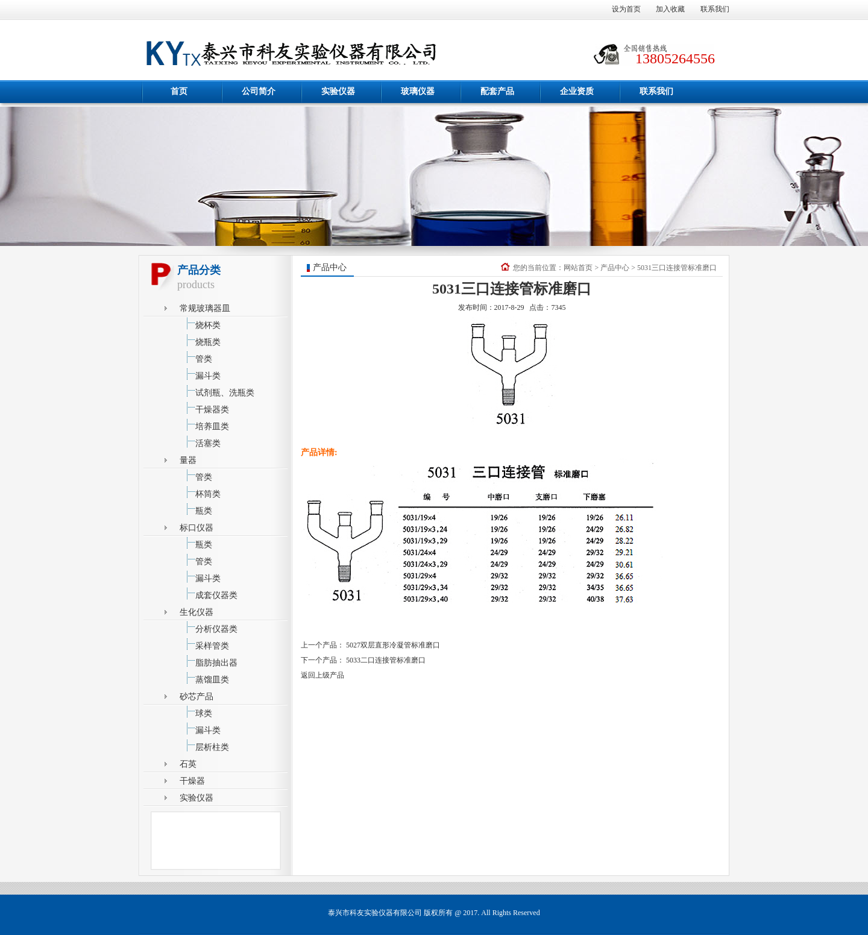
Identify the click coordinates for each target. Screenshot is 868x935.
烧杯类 (200, 323)
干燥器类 (204, 407)
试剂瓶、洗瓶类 (217, 391)
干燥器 (192, 780)
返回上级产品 (322, 675)
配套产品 (497, 91)
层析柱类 (204, 745)
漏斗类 (200, 374)
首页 (179, 91)
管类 (196, 357)
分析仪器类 (208, 627)
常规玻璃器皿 (205, 308)
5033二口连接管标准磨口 (386, 660)
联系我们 (714, 9)
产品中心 (614, 267)
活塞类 (200, 441)
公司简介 (258, 91)
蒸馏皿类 (204, 678)
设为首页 (626, 9)
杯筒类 (200, 492)
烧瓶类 (200, 340)
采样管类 (204, 644)
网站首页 (578, 267)
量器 (188, 460)
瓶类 (196, 509)
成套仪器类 (208, 593)
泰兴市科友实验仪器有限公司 (375, 912)
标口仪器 (196, 527)
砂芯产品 (196, 696)
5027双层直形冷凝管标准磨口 (393, 645)
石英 (188, 764)
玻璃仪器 (418, 91)
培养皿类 (204, 424)
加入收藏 (670, 9)
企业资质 (577, 91)
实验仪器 (338, 91)
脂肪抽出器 (208, 661)
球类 (196, 711)
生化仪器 (196, 612)
